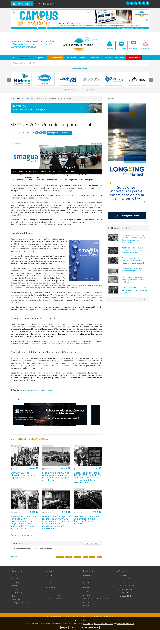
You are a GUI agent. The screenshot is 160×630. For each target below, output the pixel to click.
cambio (77, 557)
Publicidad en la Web (126, 586)
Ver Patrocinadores (80, 69)
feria (85, 557)
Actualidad (15, 579)
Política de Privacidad (103, 623)
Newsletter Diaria (125, 596)
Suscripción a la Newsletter (59, 132)
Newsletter (134, 57)
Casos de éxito (17, 593)
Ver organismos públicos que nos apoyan (80, 90)
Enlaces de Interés (125, 579)
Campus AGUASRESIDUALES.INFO (95, 599)
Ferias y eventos (16, 446)
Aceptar (64, 627)
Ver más (143, 299)
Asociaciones (87, 579)
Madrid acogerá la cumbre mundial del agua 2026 (133, 269)
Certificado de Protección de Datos (100, 616)
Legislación (123, 575)
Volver (14, 557)
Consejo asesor (53, 592)
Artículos (15, 586)
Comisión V (123, 582)
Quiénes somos (124, 593)
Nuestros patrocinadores (127, 589)
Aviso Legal (88, 623)
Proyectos (51, 575)
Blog (13, 596)
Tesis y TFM (16, 599)
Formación (95, 57)
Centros (50, 579)
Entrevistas (16, 582)
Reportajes (16, 589)
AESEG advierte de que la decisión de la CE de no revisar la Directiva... (132, 250)
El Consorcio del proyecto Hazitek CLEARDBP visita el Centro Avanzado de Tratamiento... (133, 239)
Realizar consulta (54, 595)
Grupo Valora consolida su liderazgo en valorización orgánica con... (133, 279)
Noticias (29, 98)
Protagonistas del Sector (20, 603)
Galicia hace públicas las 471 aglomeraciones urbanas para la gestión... (134, 289)
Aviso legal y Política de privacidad (59, 616)
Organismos (87, 575)
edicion (69, 557)
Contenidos (24, 57)
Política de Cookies (80, 616)
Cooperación (87, 582)
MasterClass (87, 602)
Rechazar (74, 627)
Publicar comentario (91, 543)
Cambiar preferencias (90, 627)
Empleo (108, 57)
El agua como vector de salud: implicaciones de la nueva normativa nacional (133, 260)
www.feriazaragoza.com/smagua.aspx (36, 390)
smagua (60, 557)
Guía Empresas (55, 57)
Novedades (71, 57)
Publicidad (119, 57)
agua (99, 557)
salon (92, 557)
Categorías (39, 57)
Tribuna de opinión (54, 599)
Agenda (83, 57)
